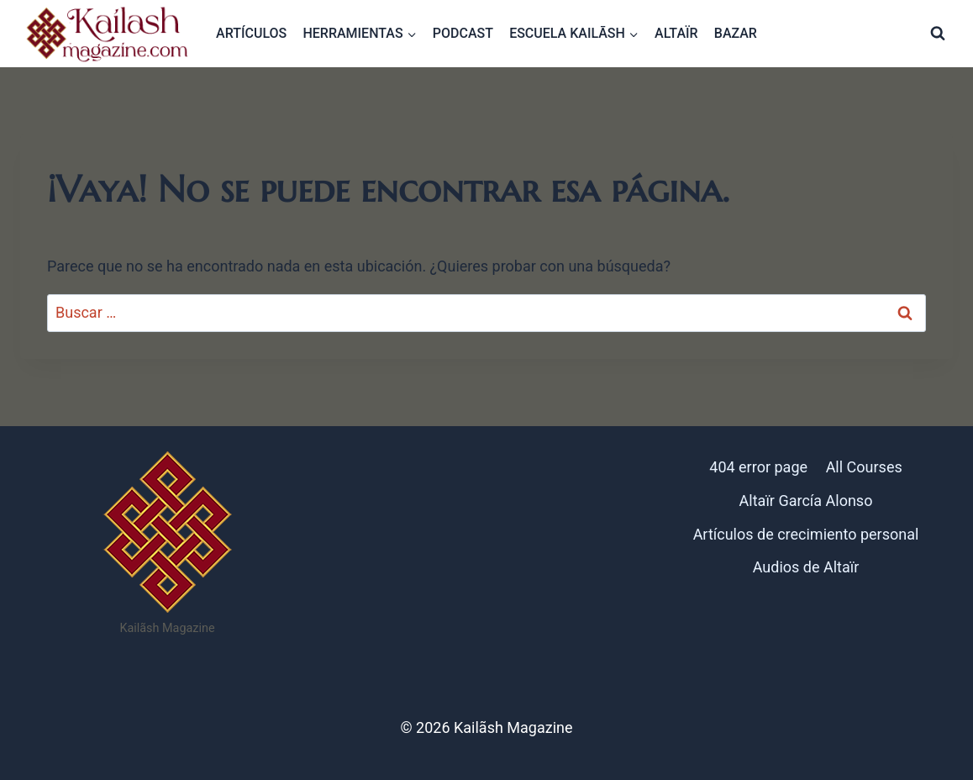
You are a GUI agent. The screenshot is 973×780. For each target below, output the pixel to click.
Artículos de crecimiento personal (806, 534)
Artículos (251, 33)
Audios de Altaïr (806, 567)
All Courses (864, 467)
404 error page (758, 467)
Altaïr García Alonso (806, 500)
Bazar (735, 33)
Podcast (463, 33)
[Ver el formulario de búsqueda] (938, 33)
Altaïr (676, 33)
